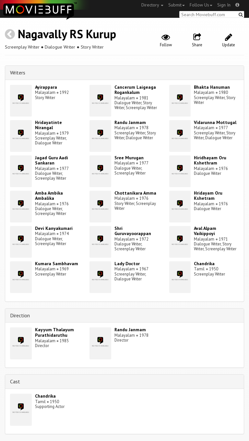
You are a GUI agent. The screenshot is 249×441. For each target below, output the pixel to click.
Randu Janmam (130, 122)
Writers (17, 72)
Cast (15, 381)
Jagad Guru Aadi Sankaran (51, 160)
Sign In (224, 5)
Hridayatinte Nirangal (48, 125)
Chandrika (204, 263)
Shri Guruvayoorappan (132, 231)
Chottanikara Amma (135, 193)
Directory (152, 5)
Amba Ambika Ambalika (49, 195)
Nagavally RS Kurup (67, 33)
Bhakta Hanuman (212, 87)
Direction (20, 315)
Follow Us (201, 5)
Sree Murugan (129, 158)
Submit (176, 5)
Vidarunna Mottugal (215, 122)
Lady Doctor (127, 263)
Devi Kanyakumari (54, 228)
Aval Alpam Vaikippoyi (205, 231)
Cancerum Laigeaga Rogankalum (135, 90)
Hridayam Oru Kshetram (208, 195)
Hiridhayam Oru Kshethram (210, 160)
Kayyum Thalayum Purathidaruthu (54, 332)
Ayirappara (46, 87)
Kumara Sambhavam (56, 263)
